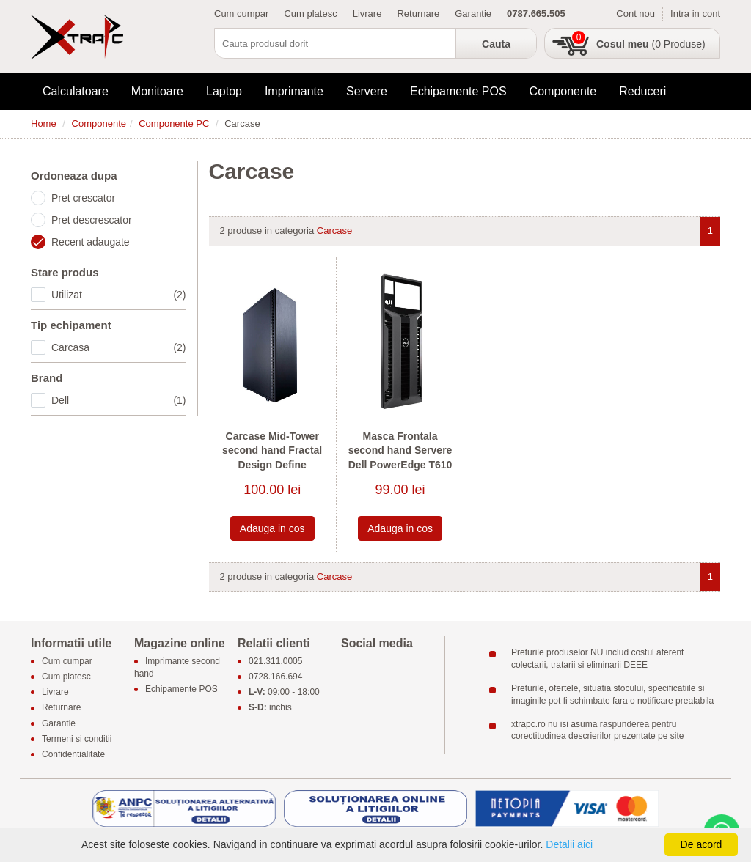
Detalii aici (569, 844)
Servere (366, 91)
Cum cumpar (241, 13)
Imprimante (294, 91)
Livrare (367, 13)
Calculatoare (76, 91)
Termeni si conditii (76, 739)
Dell (118, 400)
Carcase (334, 230)
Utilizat (118, 294)
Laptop (224, 91)
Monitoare (157, 91)
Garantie (473, 13)
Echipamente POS (458, 91)
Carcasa (118, 347)
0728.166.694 (275, 676)
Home (43, 123)
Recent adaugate (90, 242)
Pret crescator (83, 198)
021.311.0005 (275, 661)
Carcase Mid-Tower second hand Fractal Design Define (272, 450)
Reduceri (642, 91)
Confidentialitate (73, 754)
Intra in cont (695, 13)
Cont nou (635, 13)
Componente (563, 91)
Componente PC (174, 123)
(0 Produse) (651, 44)
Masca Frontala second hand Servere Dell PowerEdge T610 (400, 450)
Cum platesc (310, 13)
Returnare (418, 13)
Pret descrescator (91, 220)
